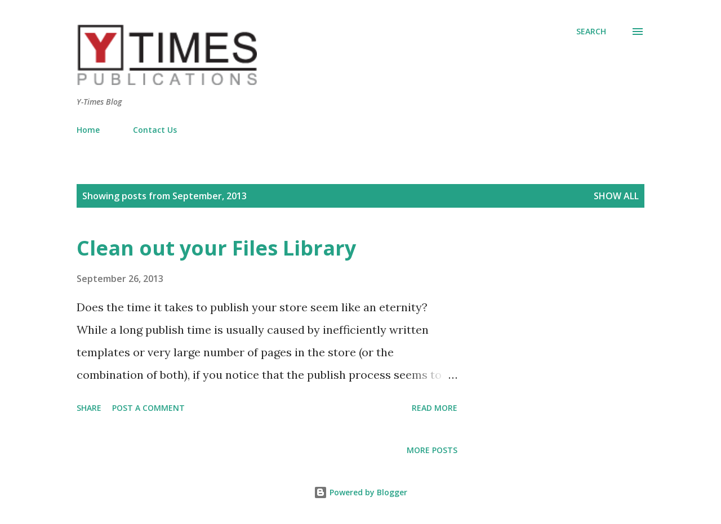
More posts (432, 450)
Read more (434, 407)
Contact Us (155, 129)
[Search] (591, 31)
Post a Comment (148, 407)
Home (88, 129)
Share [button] (89, 407)
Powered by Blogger (360, 492)
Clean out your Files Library (216, 248)
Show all (616, 196)
